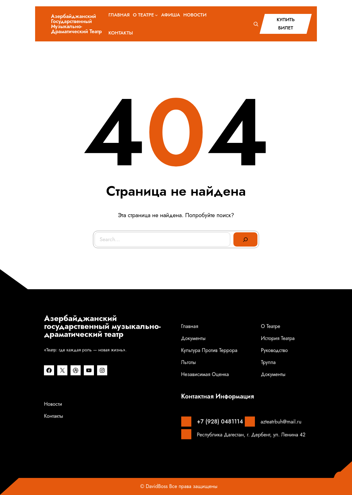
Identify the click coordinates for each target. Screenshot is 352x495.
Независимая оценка (205, 373)
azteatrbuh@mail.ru (281, 421)
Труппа (268, 361)
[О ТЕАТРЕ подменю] (156, 15)
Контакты (53, 415)
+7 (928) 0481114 (220, 421)
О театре (270, 325)
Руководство (274, 349)
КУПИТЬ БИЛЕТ (286, 23)
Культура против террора (209, 349)
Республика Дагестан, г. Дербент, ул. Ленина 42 (251, 433)
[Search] (245, 239)
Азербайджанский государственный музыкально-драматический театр (76, 24)
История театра (278, 337)
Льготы (188, 361)
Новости (53, 403)
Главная (189, 325)
